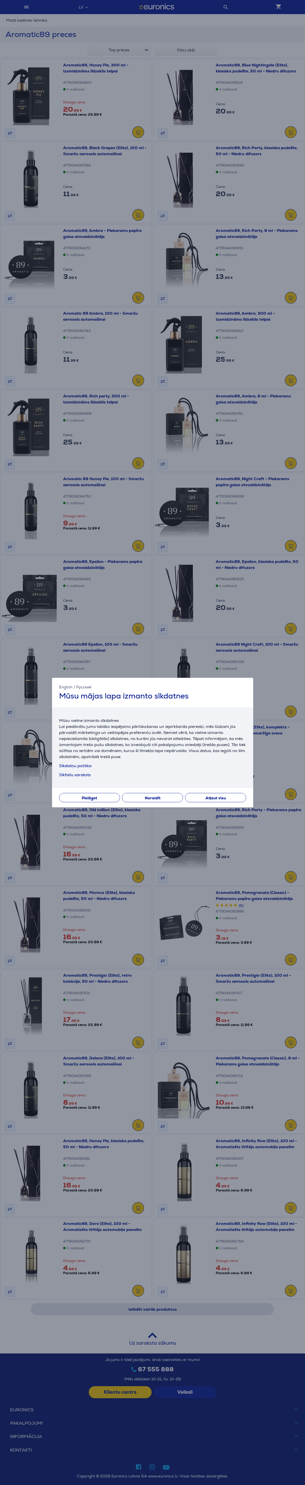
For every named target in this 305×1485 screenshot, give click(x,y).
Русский (83, 687)
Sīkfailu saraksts (75, 774)
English (65, 687)
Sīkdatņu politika (75, 765)
